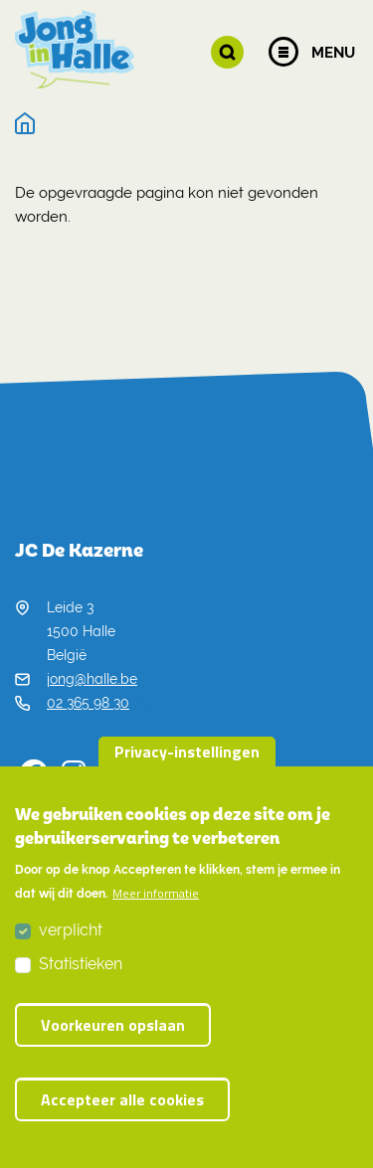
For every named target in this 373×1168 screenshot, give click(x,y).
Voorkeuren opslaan (113, 1030)
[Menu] (283, 52)
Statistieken (80, 968)
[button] (227, 52)
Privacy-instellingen (187, 756)
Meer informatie (155, 899)
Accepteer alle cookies (122, 1104)
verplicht (70, 934)
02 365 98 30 (100, 703)
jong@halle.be (92, 679)
